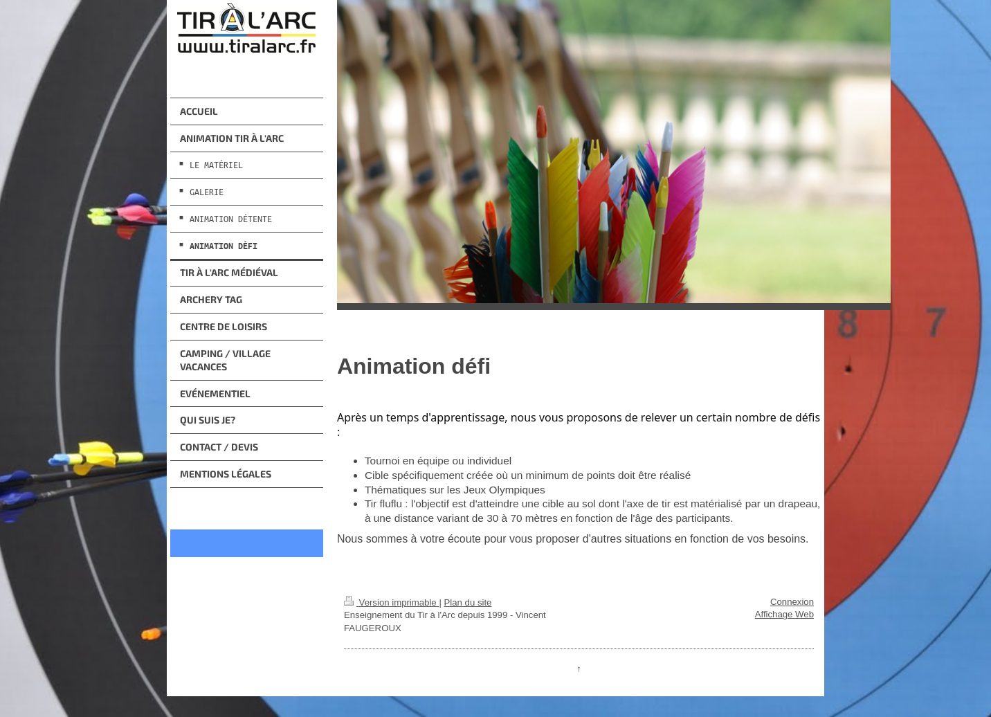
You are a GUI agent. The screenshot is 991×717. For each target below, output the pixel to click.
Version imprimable (391, 602)
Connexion (792, 602)
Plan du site (467, 602)
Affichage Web (784, 614)
